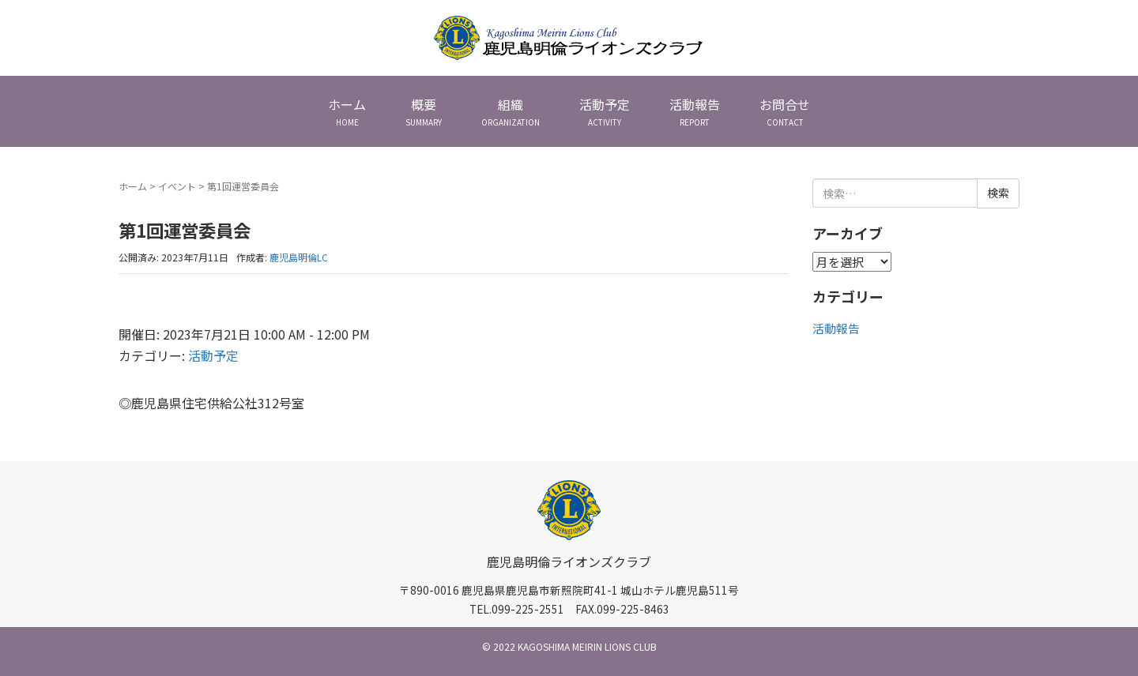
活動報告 (836, 328)
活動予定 (213, 355)
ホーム (133, 186)
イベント (177, 186)
